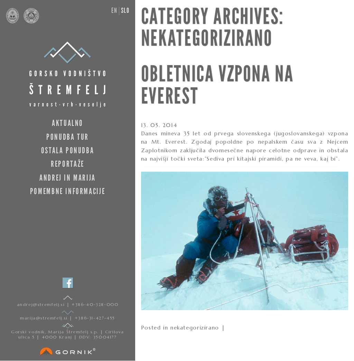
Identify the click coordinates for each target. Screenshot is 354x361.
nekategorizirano (194, 327)
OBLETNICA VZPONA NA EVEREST (217, 85)
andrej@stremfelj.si (42, 304)
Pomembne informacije (67, 191)
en (114, 10)
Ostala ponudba (67, 150)
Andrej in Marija (67, 178)
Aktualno (67, 123)
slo (125, 10)
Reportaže (67, 164)
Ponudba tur (67, 137)
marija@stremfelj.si (44, 318)
